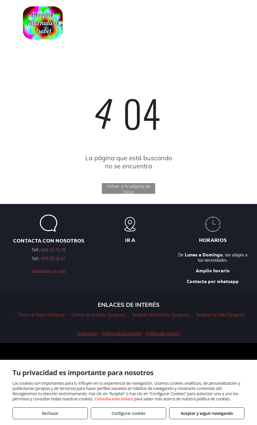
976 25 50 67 (53, 258)
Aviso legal (87, 333)
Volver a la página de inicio (128, 188)
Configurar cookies (129, 413)
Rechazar (50, 413)
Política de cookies (163, 333)
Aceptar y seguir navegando (207, 413)
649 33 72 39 (53, 250)
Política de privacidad (121, 333)
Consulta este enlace (114, 399)
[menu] (244, 22)
